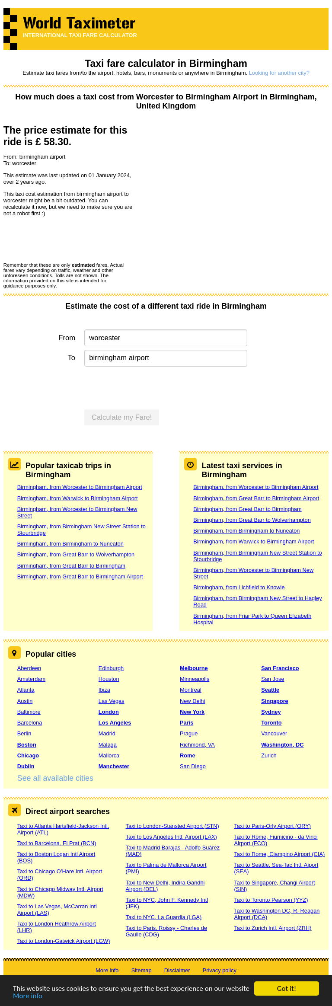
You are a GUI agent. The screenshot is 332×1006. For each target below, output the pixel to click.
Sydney (271, 712)
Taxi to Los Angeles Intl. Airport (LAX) (171, 837)
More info (27, 996)
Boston (26, 744)
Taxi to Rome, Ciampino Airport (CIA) (279, 854)
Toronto (271, 722)
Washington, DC (282, 744)
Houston (109, 679)
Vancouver (274, 733)
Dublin (26, 766)
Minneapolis (194, 679)
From (66, 338)
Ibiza (104, 690)
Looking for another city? (279, 73)
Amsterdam (31, 679)
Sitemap (141, 970)
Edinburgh (111, 668)
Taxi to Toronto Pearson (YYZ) (271, 900)
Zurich (269, 755)
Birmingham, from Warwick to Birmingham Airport (77, 498)
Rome (187, 755)
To (72, 358)
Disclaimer (177, 970)
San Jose (272, 679)
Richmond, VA (197, 744)
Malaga (108, 744)
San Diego (193, 766)
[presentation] (69, 239)
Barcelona (29, 722)
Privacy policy (219, 970)
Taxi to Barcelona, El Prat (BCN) (56, 843)
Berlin (24, 733)
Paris (186, 722)
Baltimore (29, 712)
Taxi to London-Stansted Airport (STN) (172, 826)
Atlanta (26, 690)
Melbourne (194, 668)
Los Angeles (115, 722)
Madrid (107, 733)
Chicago (28, 755)
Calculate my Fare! (122, 417)
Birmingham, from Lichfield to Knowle (238, 587)
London (109, 712)
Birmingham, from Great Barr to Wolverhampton (75, 554)
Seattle (270, 690)
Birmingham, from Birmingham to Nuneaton (70, 543)
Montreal (190, 690)
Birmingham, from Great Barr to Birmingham (71, 565)
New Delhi (192, 701)
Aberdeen (29, 668)
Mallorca (109, 755)
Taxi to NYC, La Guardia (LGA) (164, 917)
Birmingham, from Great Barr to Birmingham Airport (80, 576)
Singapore (274, 701)
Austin (25, 701)
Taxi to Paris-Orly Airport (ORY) (272, 826)
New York (192, 712)
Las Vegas (111, 701)
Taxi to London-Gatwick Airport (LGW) (63, 941)
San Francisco (280, 668)
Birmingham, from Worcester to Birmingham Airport (79, 487)
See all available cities (55, 778)
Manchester (114, 766)
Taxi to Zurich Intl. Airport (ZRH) (272, 928)
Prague (189, 733)
